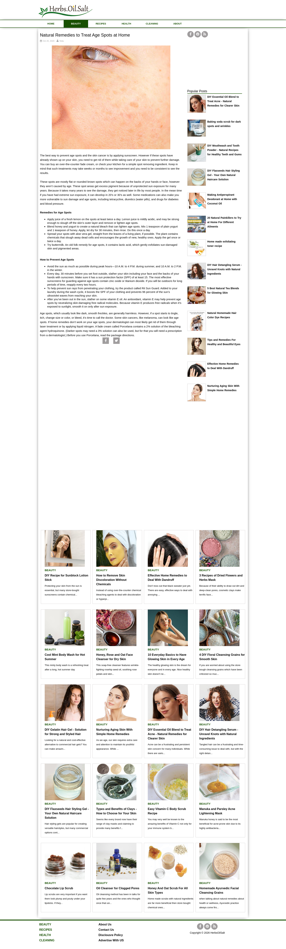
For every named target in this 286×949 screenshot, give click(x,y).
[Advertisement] (181, 9)
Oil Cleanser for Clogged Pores (118, 888)
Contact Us (106, 929)
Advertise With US (111, 940)
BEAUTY (76, 23)
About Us (104, 924)
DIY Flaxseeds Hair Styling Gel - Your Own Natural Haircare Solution (223, 175)
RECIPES (101, 23)
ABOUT (177, 23)
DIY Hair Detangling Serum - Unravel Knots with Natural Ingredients (224, 269)
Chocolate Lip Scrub (59, 888)
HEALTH (126, 23)
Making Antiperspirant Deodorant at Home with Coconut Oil (222, 199)
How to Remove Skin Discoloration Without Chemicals (111, 580)
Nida (62, 41)
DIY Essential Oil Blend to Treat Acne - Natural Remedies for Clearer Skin (223, 101)
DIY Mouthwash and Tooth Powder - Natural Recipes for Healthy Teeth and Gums (224, 150)
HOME (51, 23)
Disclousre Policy (110, 935)
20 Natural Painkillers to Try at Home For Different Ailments (224, 222)
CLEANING (152, 23)
